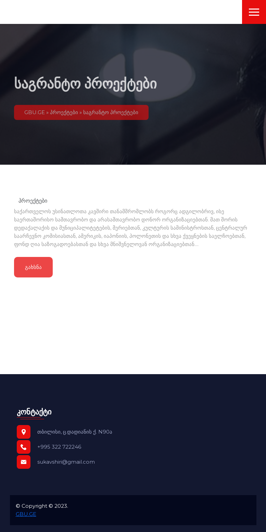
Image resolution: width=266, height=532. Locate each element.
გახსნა (33, 268)
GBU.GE (34, 114)
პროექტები (64, 114)
